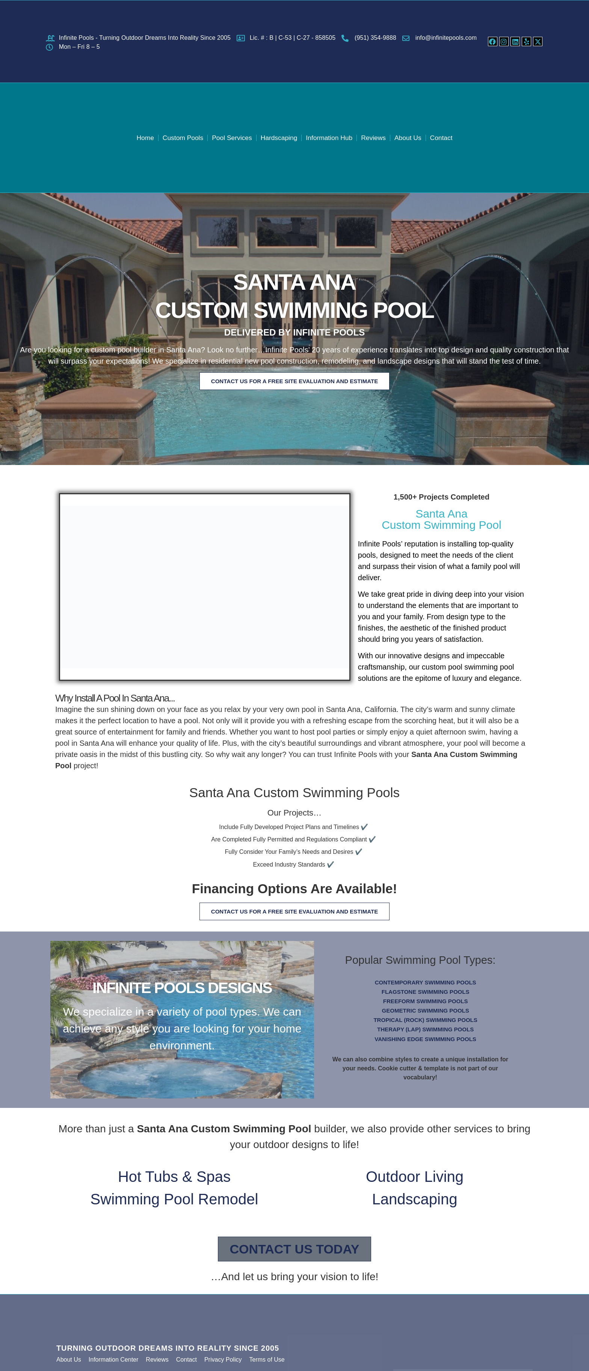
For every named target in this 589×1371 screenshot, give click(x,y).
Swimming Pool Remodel (174, 1202)
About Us (416, 137)
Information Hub (332, 137)
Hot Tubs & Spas (174, 1180)
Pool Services (227, 137)
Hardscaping (278, 137)
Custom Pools (175, 137)
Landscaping (415, 1202)
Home (134, 137)
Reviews (379, 137)
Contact (451, 137)
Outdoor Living (415, 1180)
